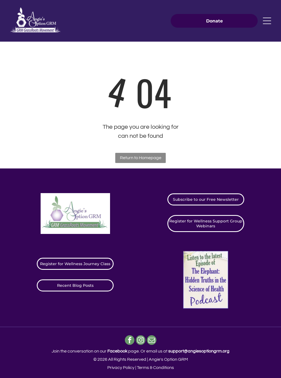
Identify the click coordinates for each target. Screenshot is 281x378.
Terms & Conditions (155, 367)
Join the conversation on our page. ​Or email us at (140, 351)
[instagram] (140, 340)
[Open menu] (267, 21)
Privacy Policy (120, 367)
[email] (151, 340)
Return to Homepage (140, 158)
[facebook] (129, 340)
